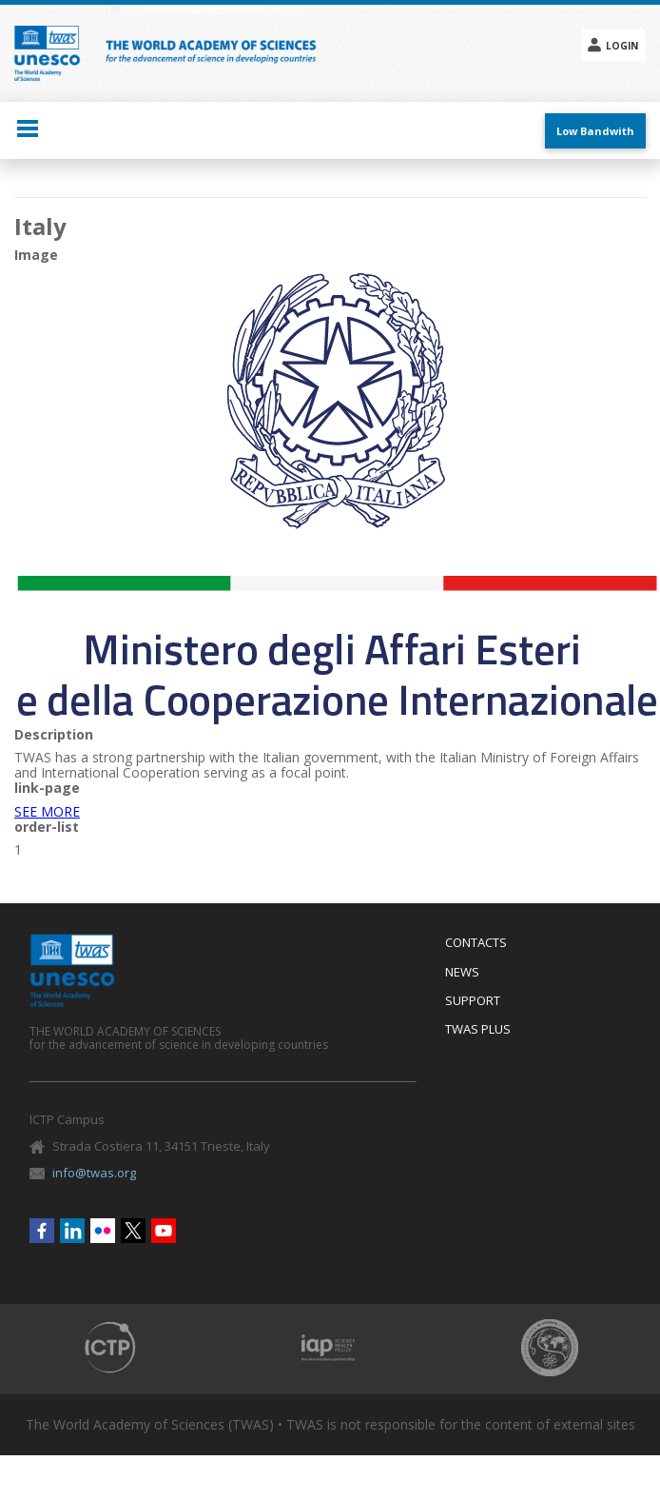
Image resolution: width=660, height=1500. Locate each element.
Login (622, 45)
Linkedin (72, 1230)
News (462, 972)
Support (472, 1001)
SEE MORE (47, 811)
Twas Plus (478, 1029)
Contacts (476, 943)
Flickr (102, 1230)
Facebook (41, 1230)
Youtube (163, 1230)
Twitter (133, 1230)
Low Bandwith (595, 131)
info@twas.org (94, 1172)
